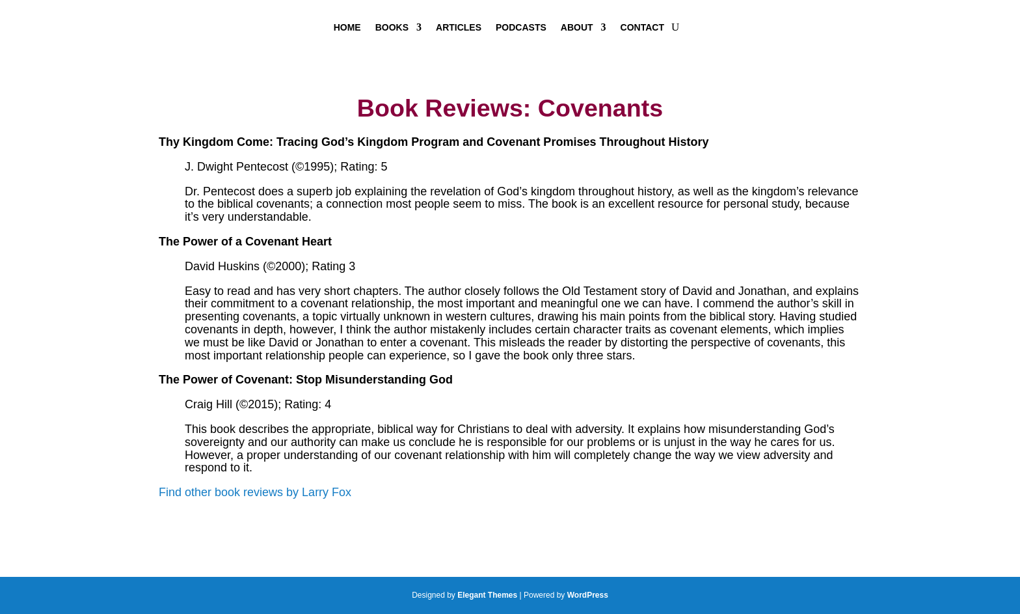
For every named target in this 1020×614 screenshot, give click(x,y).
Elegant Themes (487, 595)
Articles (458, 28)
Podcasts (521, 28)
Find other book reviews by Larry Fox (255, 492)
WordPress (587, 595)
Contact (642, 28)
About (577, 28)
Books (392, 28)
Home (347, 28)
